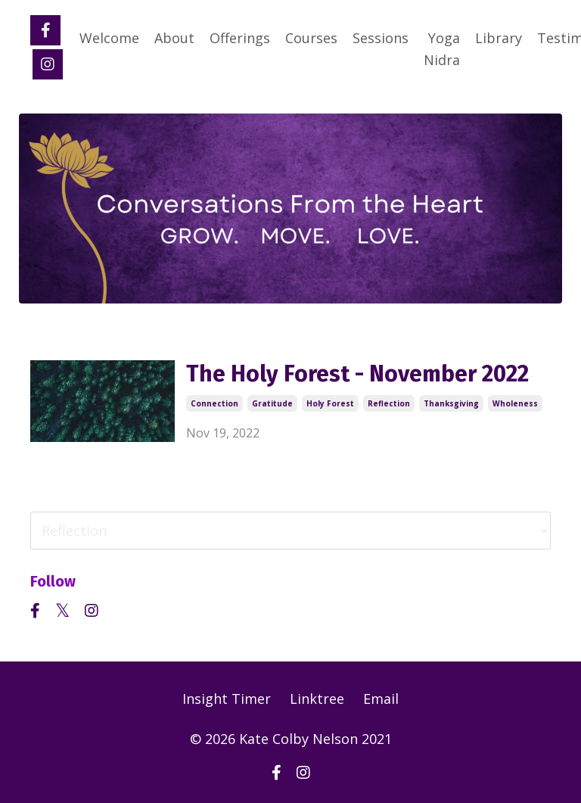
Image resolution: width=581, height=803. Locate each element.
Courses (311, 38)
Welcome (109, 38)
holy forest (330, 403)
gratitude (272, 403)
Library (498, 38)
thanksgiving (451, 403)
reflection (389, 403)
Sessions (381, 38)
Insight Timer (226, 698)
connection (214, 403)
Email (381, 698)
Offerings (240, 38)
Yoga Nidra (442, 49)
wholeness (515, 403)
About (174, 38)
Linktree (317, 698)
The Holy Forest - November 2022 (357, 373)
